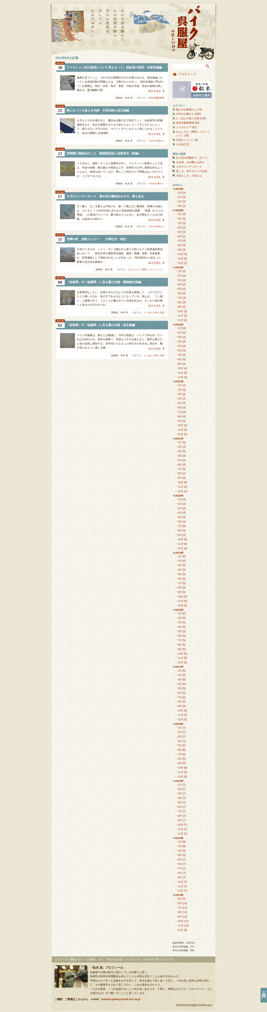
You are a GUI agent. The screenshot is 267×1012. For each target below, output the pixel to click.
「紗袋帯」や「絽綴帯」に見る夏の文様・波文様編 (101, 325)
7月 (180, 240)
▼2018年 (178, 609)
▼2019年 (178, 552)
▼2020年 (178, 495)
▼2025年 (178, 210)
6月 (180, 236)
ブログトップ (187, 74)
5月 (180, 231)
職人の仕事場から (186, 109)
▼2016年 (178, 723)
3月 (180, 201)
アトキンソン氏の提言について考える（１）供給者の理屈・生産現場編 (114, 67)
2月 (180, 196)
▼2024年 (178, 267)
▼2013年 (178, 895)
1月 (180, 192)
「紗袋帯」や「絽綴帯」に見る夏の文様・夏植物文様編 (104, 282)
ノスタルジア (184, 127)
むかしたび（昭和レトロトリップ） (146, 269)
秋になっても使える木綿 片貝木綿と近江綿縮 (98, 110)
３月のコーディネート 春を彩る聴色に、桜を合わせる (210, 166)
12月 (180, 263)
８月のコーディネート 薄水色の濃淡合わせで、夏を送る (105, 196)
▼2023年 (178, 324)
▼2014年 (178, 838)
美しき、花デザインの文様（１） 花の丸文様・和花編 (210, 171)
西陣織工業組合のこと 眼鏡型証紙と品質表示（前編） (104, 153)
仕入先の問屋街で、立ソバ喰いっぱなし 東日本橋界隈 (211, 157)
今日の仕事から (156, 140)
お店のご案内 (192, 89)
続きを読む (154, 90)
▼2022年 (178, 381)
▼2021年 (178, 438)
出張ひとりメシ (185, 139)
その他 (180, 144)
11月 (180, 258)
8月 (180, 245)
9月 (180, 249)
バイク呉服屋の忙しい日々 (186, 29)
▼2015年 (178, 781)
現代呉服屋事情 (156, 98)
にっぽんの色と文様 (154, 312)
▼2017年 (178, 666)
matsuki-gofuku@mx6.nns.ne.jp (120, 999)
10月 (180, 254)
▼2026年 (178, 188)
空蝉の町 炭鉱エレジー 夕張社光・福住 (96, 239)
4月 (180, 205)
